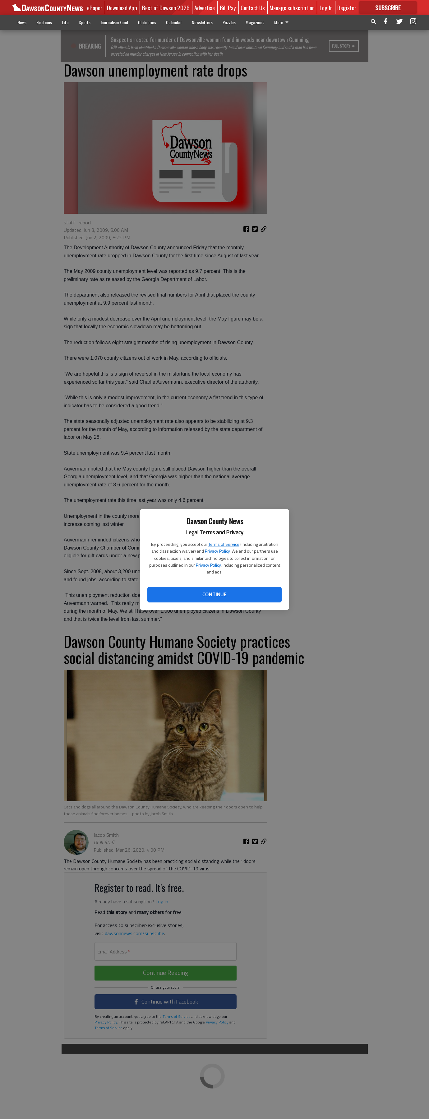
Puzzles (229, 22)
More (282, 22)
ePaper (94, 7)
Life (65, 22)
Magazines (255, 22)
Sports (84, 22)
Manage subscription (292, 7)
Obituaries (147, 22)
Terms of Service (223, 544)
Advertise (204, 7)
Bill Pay (228, 7)
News (21, 22)
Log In (326, 7)
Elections (44, 22)
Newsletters (202, 22)
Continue (214, 594)
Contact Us (253, 7)
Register (346, 7)
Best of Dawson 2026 (166, 7)
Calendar (174, 22)
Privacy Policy (217, 551)
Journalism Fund (114, 22)
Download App (122, 7)
